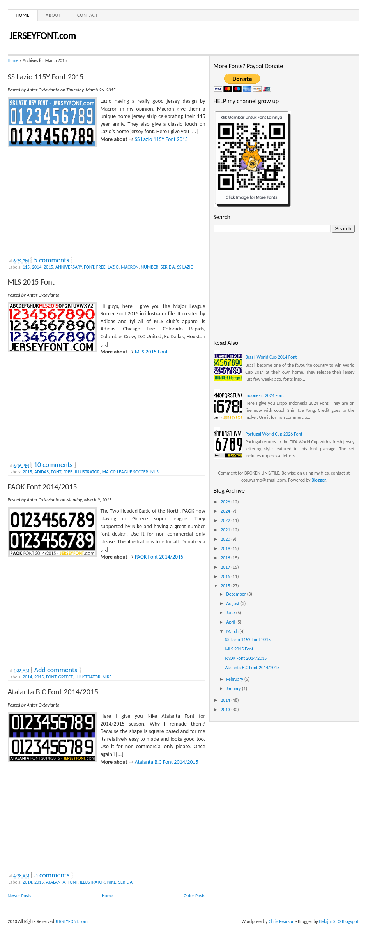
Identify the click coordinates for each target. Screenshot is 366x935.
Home (23, 15)
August (233, 603)
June (231, 612)
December (236, 594)
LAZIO (113, 267)
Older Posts (194, 895)
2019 (226, 548)
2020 (226, 539)
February (235, 679)
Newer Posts (20, 895)
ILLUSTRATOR (87, 472)
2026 (226, 501)
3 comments (51, 875)
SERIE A (168, 267)
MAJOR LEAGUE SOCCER (125, 472)
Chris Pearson (281, 921)
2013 (226, 709)
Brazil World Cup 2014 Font (271, 357)
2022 (226, 520)
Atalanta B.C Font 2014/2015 (53, 692)
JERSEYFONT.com (43, 35)
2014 (36, 267)
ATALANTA (55, 882)
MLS (154, 472)
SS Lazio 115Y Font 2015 (46, 77)
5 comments (51, 260)
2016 (226, 576)
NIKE (107, 677)
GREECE (65, 677)
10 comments (53, 464)
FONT (89, 267)
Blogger (318, 480)
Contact (87, 15)
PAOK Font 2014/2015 (42, 486)
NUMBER (150, 267)
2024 (226, 511)
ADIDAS (41, 472)
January (234, 688)
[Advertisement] (66, 200)
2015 (48, 267)
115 (26, 267)
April (231, 622)
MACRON (130, 267)
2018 (226, 558)
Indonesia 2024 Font (264, 395)
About (53, 15)
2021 (226, 530)
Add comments (55, 670)
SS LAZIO (185, 267)
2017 (226, 567)
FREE (101, 267)
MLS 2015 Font (31, 282)
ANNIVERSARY (68, 267)
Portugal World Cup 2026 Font (273, 434)
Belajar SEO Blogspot (339, 921)
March (232, 631)
